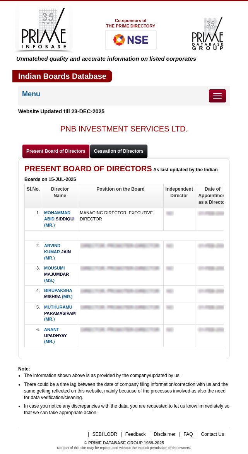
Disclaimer (165, 434)
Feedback (135, 434)
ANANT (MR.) (55, 335)
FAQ (188, 434)
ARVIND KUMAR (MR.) (57, 251)
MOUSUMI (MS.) (56, 274)
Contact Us (212, 434)
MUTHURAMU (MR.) (59, 313)
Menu (31, 94)
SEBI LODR (104, 434)
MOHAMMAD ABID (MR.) (59, 218)
